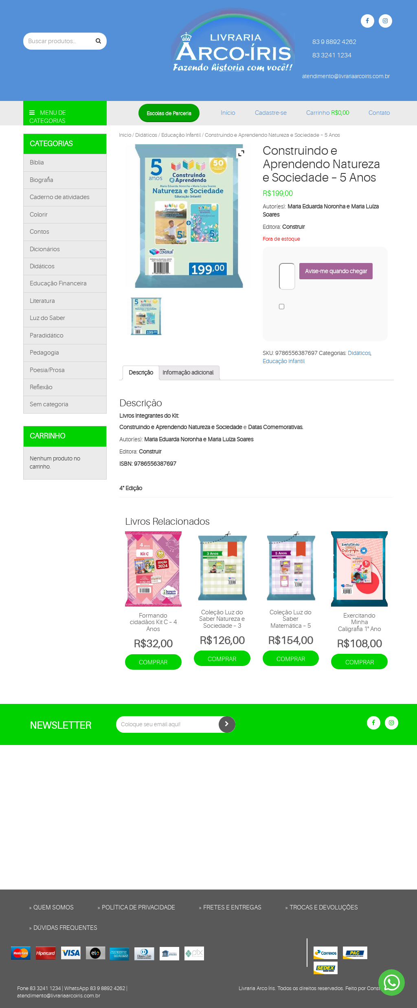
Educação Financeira (58, 283)
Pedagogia (44, 352)
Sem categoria (49, 404)
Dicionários (45, 249)
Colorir (39, 214)
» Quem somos (51, 907)
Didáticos (42, 266)
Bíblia (37, 162)
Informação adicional (187, 372)
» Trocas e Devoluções (321, 907)
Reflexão (41, 387)
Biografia (41, 180)
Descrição (141, 372)
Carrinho (327, 113)
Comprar (153, 662)
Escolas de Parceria (169, 113)
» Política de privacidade (136, 907)
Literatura (42, 301)
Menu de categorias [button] (47, 117)
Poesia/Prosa (47, 370)
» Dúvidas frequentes (63, 928)
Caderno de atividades (60, 197)
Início (228, 113)
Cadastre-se (271, 113)
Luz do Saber (47, 318)
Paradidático (47, 335)
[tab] (141, 373)
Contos (39, 231)
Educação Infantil (181, 135)
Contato (379, 113)
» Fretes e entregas (230, 907)
